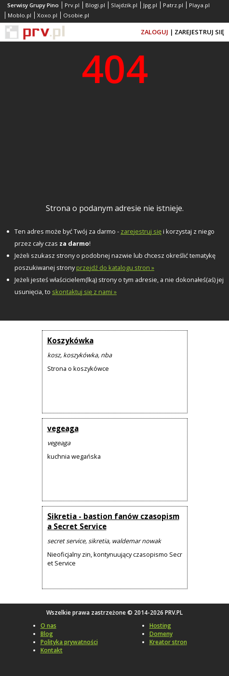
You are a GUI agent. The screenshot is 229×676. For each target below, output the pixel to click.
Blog (46, 634)
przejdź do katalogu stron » (115, 267)
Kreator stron (168, 642)
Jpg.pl (150, 5)
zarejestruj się (141, 231)
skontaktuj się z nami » (84, 291)
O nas (48, 625)
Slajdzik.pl (124, 5)
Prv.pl (72, 5)
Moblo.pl (19, 15)
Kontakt (51, 650)
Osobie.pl (76, 15)
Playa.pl (199, 5)
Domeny (161, 634)
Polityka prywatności (69, 642)
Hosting (160, 625)
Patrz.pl (173, 5)
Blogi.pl (95, 5)
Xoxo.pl (47, 15)
